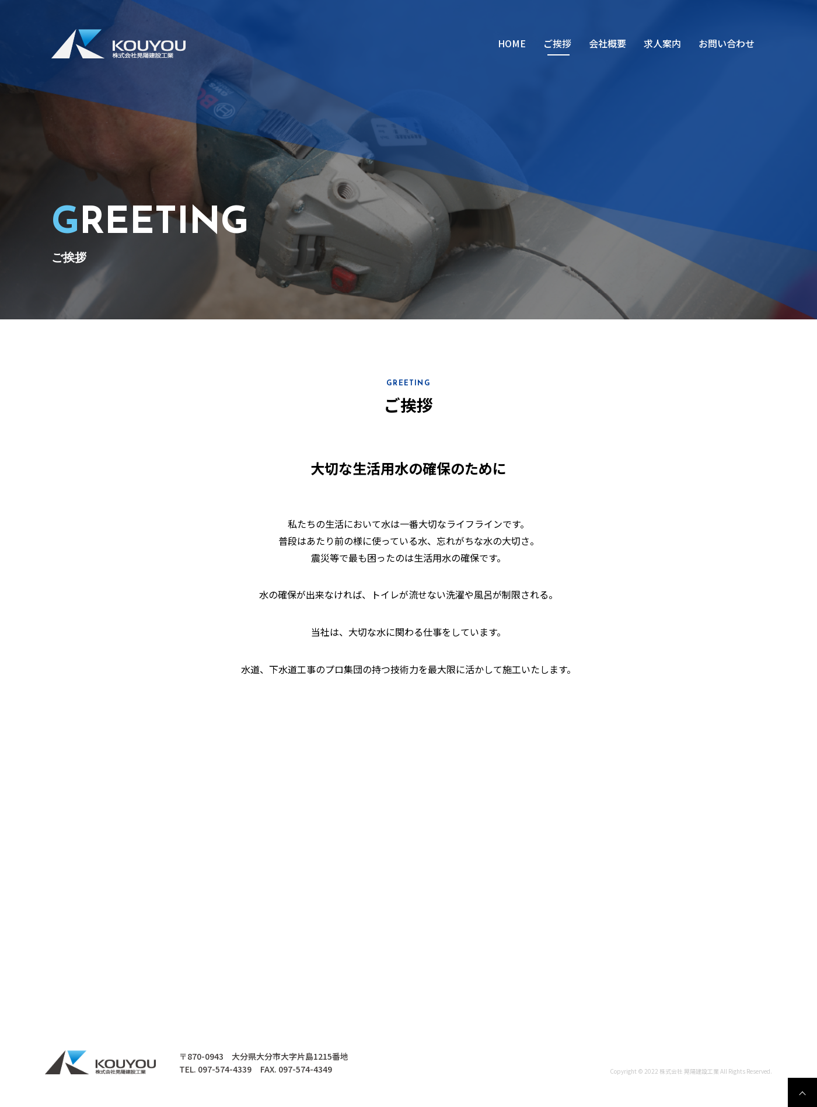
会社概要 (607, 43)
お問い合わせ (727, 43)
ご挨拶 (557, 43)
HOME (512, 43)
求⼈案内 (662, 43)
